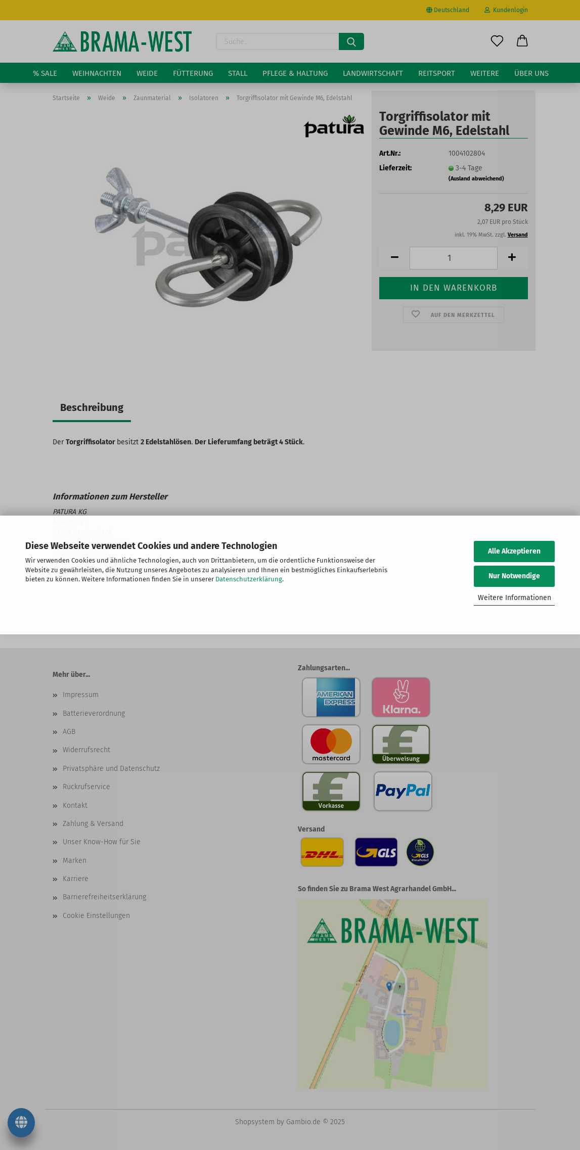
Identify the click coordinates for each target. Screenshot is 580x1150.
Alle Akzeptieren (514, 551)
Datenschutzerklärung (248, 579)
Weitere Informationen (514, 597)
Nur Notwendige (514, 576)
